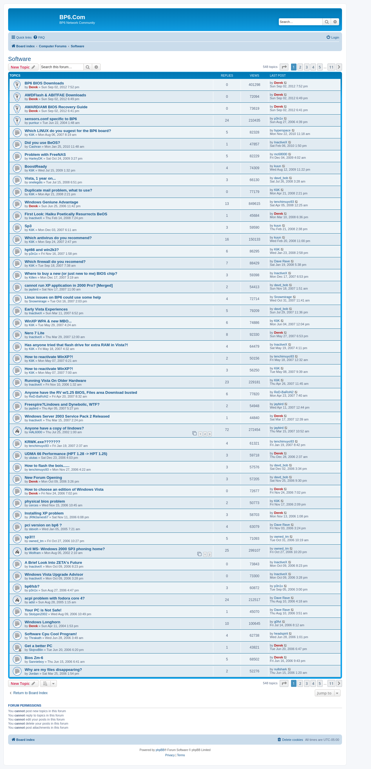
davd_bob (281, 178)
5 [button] (320, 67)
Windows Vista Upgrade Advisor (54, 574)
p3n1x (278, 118)
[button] (284, 67)
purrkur (34, 122)
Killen (33, 277)
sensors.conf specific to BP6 (51, 119)
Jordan (34, 673)
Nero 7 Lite (34, 333)
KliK (32, 134)
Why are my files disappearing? (53, 669)
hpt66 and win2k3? (42, 250)
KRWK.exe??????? (42, 442)
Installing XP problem (44, 513)
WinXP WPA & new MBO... (48, 321)
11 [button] (331, 67)
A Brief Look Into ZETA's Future (53, 562)
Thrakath (35, 638)
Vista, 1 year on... (40, 178)
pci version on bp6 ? (43, 525)
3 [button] (307, 67)
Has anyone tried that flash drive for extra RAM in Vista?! (76, 345)
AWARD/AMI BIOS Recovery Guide (56, 107)
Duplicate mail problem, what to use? (58, 190)
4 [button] (313, 67)
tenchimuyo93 (284, 201)
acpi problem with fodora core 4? (55, 598)
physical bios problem (45, 501)
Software (19, 59)
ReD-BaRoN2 (38, 396)
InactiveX (280, 142)
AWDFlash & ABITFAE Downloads (55, 95)
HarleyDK (36, 158)
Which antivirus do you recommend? (58, 238)
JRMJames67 (38, 517)
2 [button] (300, 67)
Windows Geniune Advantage (51, 202)
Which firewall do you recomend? (55, 261)
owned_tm (36, 541)
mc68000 (280, 154)
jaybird (33, 289)
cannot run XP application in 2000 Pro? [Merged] (69, 285)
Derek (33, 87)
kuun (277, 166)
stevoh (33, 529)
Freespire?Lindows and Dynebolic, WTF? (62, 404)
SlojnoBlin (36, 649)
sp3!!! (30, 537)
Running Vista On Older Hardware (55, 380)
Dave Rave (282, 261)
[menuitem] (39, 37)
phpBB (160, 750)
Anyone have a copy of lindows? (54, 428)
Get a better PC (38, 646)
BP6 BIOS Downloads (44, 83)
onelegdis (36, 182)
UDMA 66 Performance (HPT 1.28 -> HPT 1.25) (66, 454)
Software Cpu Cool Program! (51, 634)
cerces (33, 505)
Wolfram (35, 553)
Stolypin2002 (38, 614)
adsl (32, 602)
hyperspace (282, 130)
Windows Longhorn (42, 622)
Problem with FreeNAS (45, 154)
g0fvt (277, 621)
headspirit (281, 633)
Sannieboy (36, 661)
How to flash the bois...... (47, 465)
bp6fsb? (32, 586)
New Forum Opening (43, 477)
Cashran (35, 146)
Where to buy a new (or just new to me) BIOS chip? (71, 273)
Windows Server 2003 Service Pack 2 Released (67, 416)
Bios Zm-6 (34, 658)
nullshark (280, 669)
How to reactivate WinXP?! (49, 357)
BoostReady (36, 166)
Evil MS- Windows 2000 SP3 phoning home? (65, 549)
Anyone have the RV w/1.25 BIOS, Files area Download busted (81, 392)
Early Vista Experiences (46, 309)
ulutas (33, 457)
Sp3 (28, 226)
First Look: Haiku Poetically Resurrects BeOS (66, 214)
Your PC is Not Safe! (43, 610)
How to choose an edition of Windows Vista (64, 489)
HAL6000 (35, 432)
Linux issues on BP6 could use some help (63, 297)
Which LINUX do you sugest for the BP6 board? (68, 131)
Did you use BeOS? (42, 142)
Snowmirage (38, 301)
